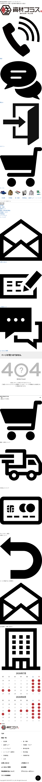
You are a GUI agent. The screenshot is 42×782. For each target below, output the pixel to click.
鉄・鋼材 (2, 207)
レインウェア (3, 215)
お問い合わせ (5, 763)
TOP (2, 733)
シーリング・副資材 (8, 752)
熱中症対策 (26, 748)
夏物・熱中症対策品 (5, 210)
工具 (4, 759)
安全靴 (1, 205)
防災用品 (25, 752)
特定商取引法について (7, 771)
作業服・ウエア (4, 212)
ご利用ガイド (25, 763)
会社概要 (23, 767)
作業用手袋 (26, 755)
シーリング (3, 217)
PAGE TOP (38, 777)
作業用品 (2, 214)
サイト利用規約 (6, 775)
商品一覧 (4, 738)
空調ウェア (3, 209)
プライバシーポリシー (27, 771)
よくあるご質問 (6, 767)
